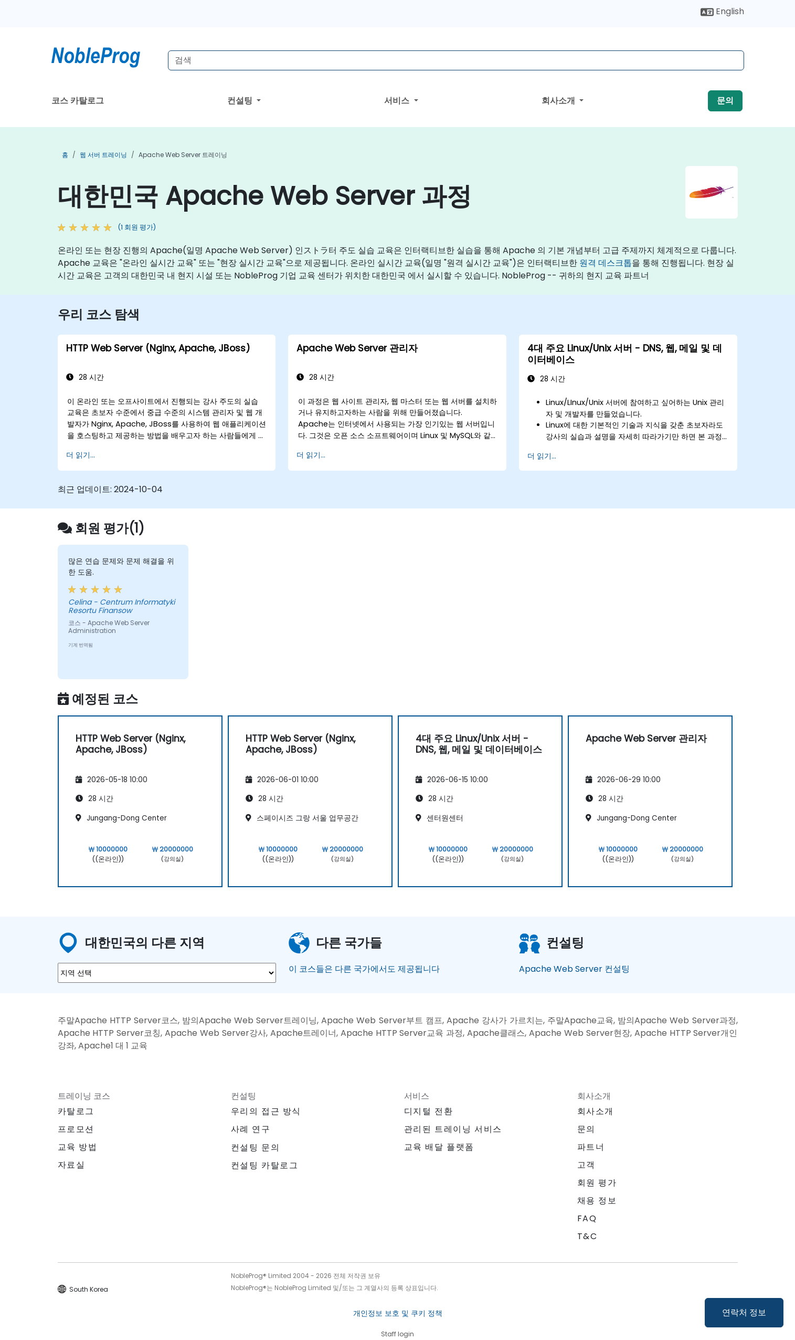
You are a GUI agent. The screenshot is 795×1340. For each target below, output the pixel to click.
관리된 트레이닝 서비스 (453, 1129)
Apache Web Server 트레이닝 (183, 154)
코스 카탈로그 (77, 101)
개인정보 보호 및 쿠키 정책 (397, 1313)
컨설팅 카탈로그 (265, 1165)
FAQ (587, 1218)
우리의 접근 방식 (266, 1111)
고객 (586, 1165)
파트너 (591, 1147)
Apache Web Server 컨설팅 (574, 969)
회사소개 (559, 101)
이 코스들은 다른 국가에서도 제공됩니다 (364, 969)
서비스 (397, 101)
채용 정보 (597, 1200)
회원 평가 (597, 1183)
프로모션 (76, 1129)
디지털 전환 (428, 1111)
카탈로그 (76, 1111)
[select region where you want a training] (167, 973)
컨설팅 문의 (255, 1147)
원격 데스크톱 (605, 263)
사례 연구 (251, 1129)
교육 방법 (78, 1147)
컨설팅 (241, 101)
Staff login (397, 1333)
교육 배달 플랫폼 (439, 1147)
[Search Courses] (456, 60)
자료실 (72, 1165)
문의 (725, 101)
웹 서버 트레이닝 (103, 154)
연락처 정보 (744, 1312)
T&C (587, 1236)
